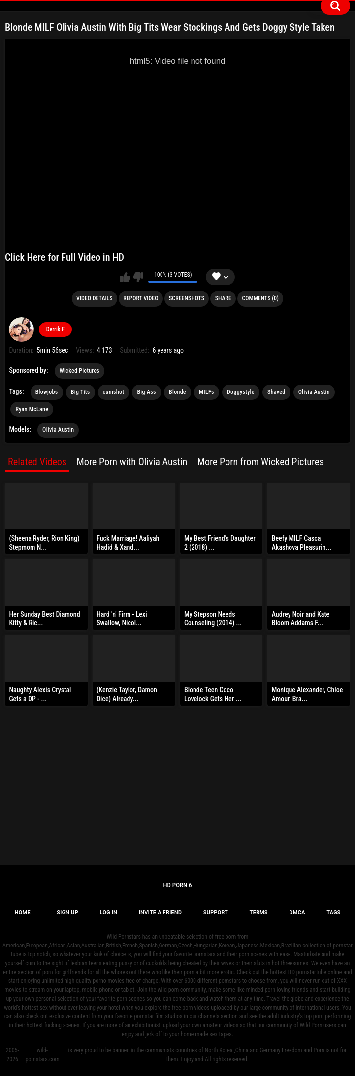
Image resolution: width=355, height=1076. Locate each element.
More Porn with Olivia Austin (132, 462)
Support (215, 912)
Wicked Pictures (79, 370)
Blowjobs (46, 392)
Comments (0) (260, 298)
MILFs (206, 392)
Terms (259, 912)
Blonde (177, 392)
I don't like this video (138, 277)
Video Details (94, 298)
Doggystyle (241, 392)
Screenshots (186, 298)
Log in (108, 912)
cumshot (113, 392)
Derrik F (55, 329)
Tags (333, 912)
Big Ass (146, 392)
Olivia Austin (314, 392)
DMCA (297, 912)
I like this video (125, 277)
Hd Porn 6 (177, 885)
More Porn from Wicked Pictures (260, 462)
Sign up (67, 912)
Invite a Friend (160, 912)
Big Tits (80, 392)
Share (223, 298)
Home (22, 912)
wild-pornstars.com (42, 1055)
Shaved (276, 392)
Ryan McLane (31, 409)
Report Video (140, 298)
